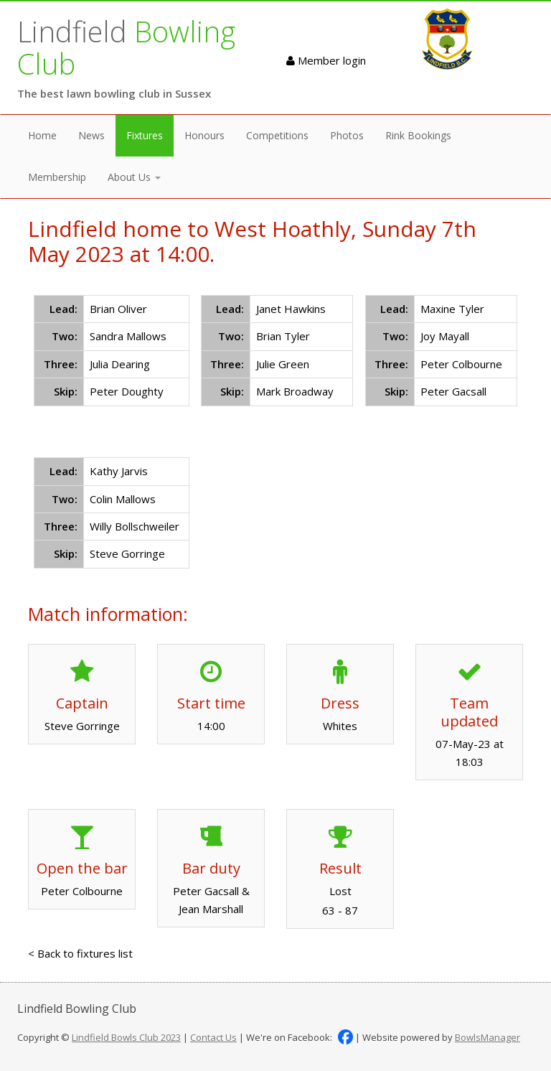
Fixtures (144, 135)
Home (42, 135)
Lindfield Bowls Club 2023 (126, 1037)
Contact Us (213, 1037)
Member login (326, 60)
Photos (347, 135)
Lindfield (126, 47)
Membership (57, 177)
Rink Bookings (418, 135)
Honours (204, 135)
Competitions (277, 135)
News (91, 135)
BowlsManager (487, 1037)
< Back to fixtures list (80, 953)
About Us (134, 177)
